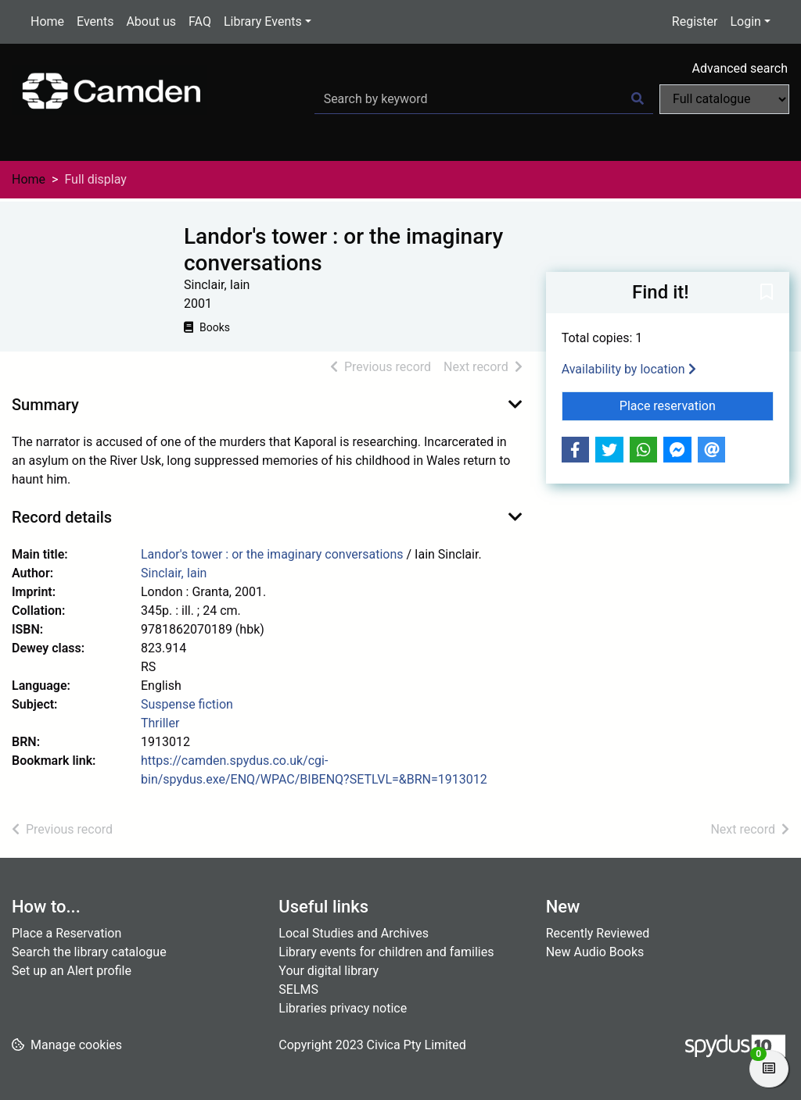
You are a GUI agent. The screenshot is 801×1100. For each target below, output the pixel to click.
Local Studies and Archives (353, 933)
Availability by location (629, 369)
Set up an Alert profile (71, 970)
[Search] (637, 99)
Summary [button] (45, 404)
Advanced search (740, 68)
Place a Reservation (66, 933)
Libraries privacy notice (342, 1008)
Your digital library (328, 970)
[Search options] (724, 99)
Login (745, 21)
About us (151, 21)
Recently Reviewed (598, 933)
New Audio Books (595, 952)
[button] (767, 294)
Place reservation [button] (697, 404)
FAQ (200, 21)
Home (47, 21)
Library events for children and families (386, 952)
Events (95, 21)
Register (695, 21)
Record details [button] (62, 517)
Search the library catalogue (89, 952)
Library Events (263, 21)
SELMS (298, 989)
